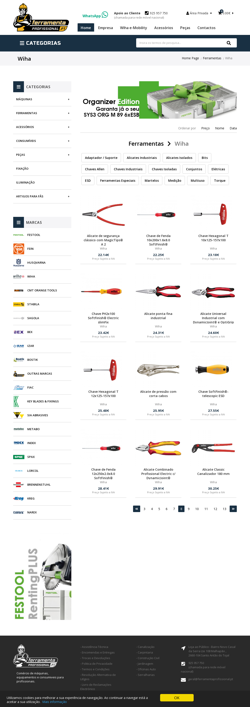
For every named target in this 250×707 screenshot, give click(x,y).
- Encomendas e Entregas (97, 652)
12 (215, 509)
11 (206, 509)
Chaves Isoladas (164, 169)
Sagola (33, 318)
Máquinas (24, 99)
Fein (30, 249)
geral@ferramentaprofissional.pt (210, 679)
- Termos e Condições (95, 669)
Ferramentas (212, 58)
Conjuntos (194, 169)
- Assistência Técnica (94, 647)
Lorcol (32, 471)
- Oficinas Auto (146, 669)
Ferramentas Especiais (117, 180)
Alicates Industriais (142, 158)
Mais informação (54, 702)
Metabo (33, 429)
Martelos (152, 180)
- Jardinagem (144, 664)
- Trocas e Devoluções (95, 658)
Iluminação (25, 182)
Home (86, 27)
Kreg (31, 498)
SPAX (31, 457)
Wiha (31, 276)
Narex (32, 512)
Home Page (190, 58)
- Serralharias (145, 675)
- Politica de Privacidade (96, 664)
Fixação (22, 169)
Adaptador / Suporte (101, 158)
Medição (174, 180)
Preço (205, 128)
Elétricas (218, 169)
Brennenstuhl (39, 485)
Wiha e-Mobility (133, 27)
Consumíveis (26, 141)
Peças (185, 27)
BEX (29, 332)
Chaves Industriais (128, 169)
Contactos (206, 27)
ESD (88, 180)
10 (197, 509)
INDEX (31, 443)
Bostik (32, 360)
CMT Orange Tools (42, 290)
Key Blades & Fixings (43, 401)
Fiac (30, 387)
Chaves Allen (94, 169)
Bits (205, 158)
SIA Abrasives (37, 415)
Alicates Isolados (179, 158)
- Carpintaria (144, 652)
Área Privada (199, 13)
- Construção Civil (147, 658)
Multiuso (198, 180)
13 (224, 509)
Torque (219, 180)
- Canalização (145, 647)
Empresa (105, 27)
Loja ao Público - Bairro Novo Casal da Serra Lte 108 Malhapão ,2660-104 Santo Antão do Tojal (212, 651)
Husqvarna (36, 263)
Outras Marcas (39, 374)
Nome (219, 128)
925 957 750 (141, 15)
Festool (33, 235)
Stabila (33, 304)
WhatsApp (95, 15)
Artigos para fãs (29, 196)
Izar (30, 346)
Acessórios (163, 27)
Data (233, 128)
